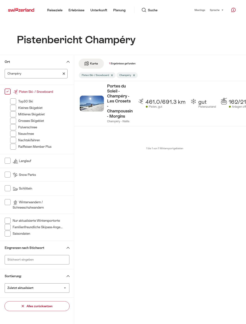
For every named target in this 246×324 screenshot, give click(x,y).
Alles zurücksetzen (37, 306)
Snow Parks (24, 175)
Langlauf (22, 161)
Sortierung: (13, 276)
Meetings (199, 10)
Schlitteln (22, 188)
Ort (7, 62)
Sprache (217, 9)
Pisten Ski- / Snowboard (33, 92)
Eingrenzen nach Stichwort (24, 248)
